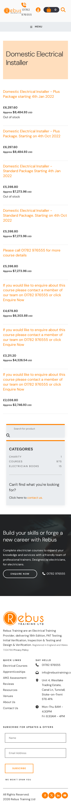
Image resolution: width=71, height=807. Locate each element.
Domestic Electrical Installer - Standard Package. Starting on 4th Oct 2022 (35, 215)
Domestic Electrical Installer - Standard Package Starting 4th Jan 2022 (32, 171)
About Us (9, 702)
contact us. (35, 498)
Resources (10, 690)
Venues (8, 696)
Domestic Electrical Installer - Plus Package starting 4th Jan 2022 (31, 94)
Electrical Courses (15, 666)
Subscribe (19, 768)
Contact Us (10, 708)
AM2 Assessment (15, 678)
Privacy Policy (21, 650)
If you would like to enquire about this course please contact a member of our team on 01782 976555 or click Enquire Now (34, 292)
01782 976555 (26, 9)
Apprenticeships (14, 672)
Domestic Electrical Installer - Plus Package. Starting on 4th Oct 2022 (31, 133)
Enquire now (12, 571)
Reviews (8, 684)
